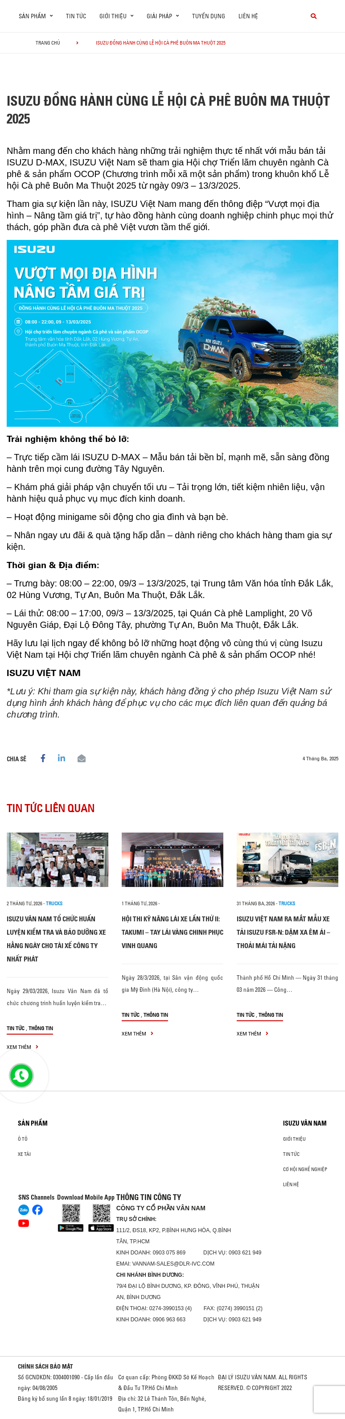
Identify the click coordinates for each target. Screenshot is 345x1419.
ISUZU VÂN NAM (305, 1123)
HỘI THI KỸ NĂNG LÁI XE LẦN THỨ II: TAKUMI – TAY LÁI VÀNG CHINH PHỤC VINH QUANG (172, 932)
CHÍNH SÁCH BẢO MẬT (45, 1366)
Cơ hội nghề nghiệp (305, 1169)
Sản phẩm (33, 1123)
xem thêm (22, 1047)
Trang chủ (48, 43)
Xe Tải (24, 1154)
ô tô (23, 1139)
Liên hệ (248, 16)
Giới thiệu (294, 1139)
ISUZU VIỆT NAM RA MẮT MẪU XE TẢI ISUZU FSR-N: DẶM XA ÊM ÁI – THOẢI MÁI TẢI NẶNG (283, 932)
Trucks (54, 903)
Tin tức (76, 16)
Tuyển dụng (208, 16)
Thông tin (41, 1028)
